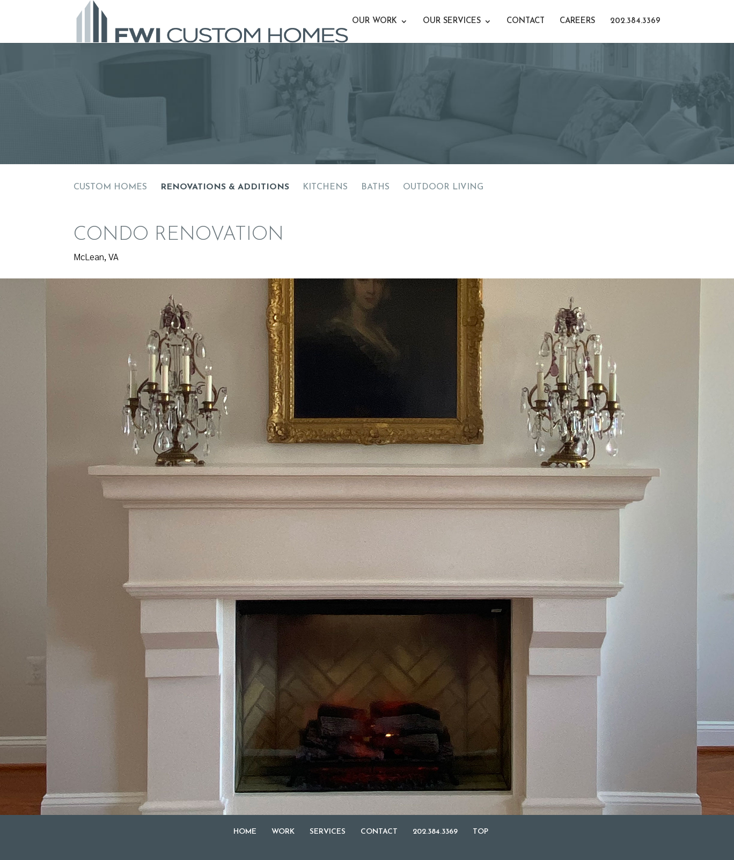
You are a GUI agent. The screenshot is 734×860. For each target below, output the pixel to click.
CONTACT (526, 21)
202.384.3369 (635, 21)
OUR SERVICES (452, 21)
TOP (480, 832)
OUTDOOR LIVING (443, 187)
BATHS (375, 187)
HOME (244, 832)
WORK (283, 832)
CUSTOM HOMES (110, 187)
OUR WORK (374, 21)
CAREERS (577, 21)
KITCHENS (325, 187)
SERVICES (328, 832)
